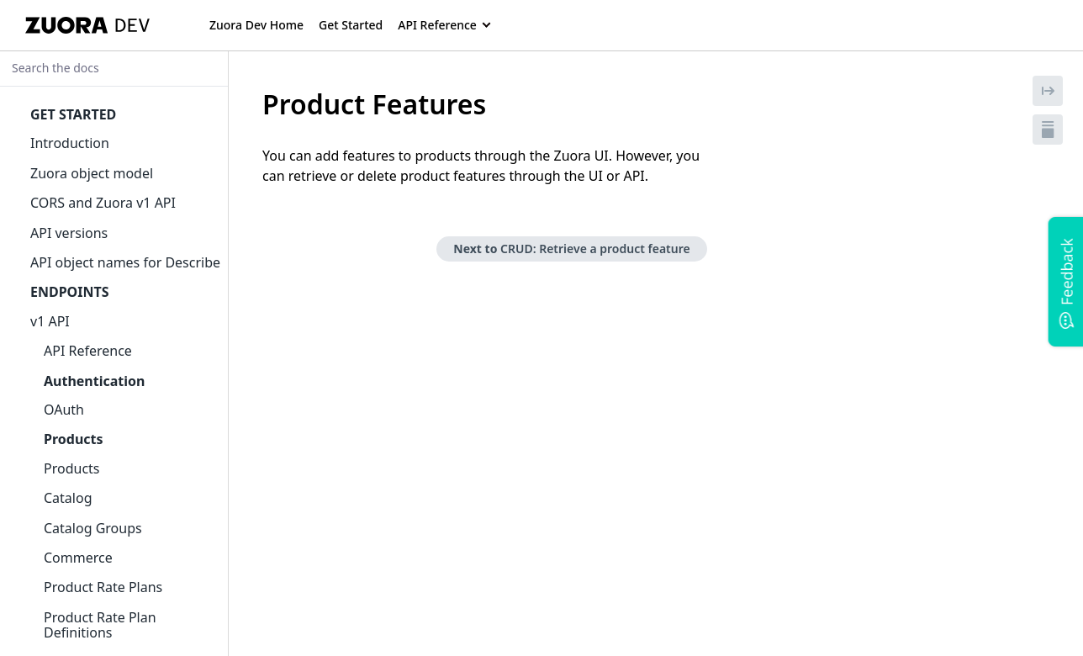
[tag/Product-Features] (253, 104)
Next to (571, 249)
